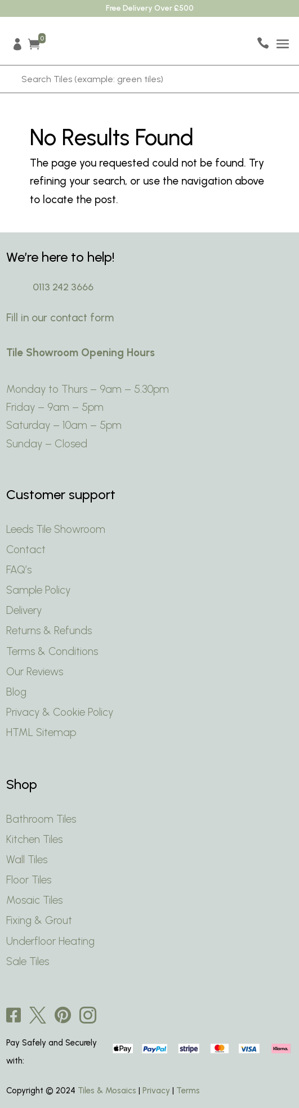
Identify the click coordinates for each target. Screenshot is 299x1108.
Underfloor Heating (50, 941)
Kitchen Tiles (34, 839)
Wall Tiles (26, 859)
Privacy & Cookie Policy (61, 712)
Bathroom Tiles (41, 819)
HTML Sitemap (41, 732)
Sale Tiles (27, 961)
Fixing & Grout (39, 920)
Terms (188, 1090)
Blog (16, 691)
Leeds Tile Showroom (55, 529)
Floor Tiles (28, 879)
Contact (26, 549)
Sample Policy (38, 590)
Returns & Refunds (49, 630)
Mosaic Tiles (34, 900)
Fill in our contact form (60, 317)
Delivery (24, 610)
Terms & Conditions (52, 651)
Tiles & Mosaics (107, 1090)
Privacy (156, 1090)
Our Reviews (34, 671)
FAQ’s (19, 569)
